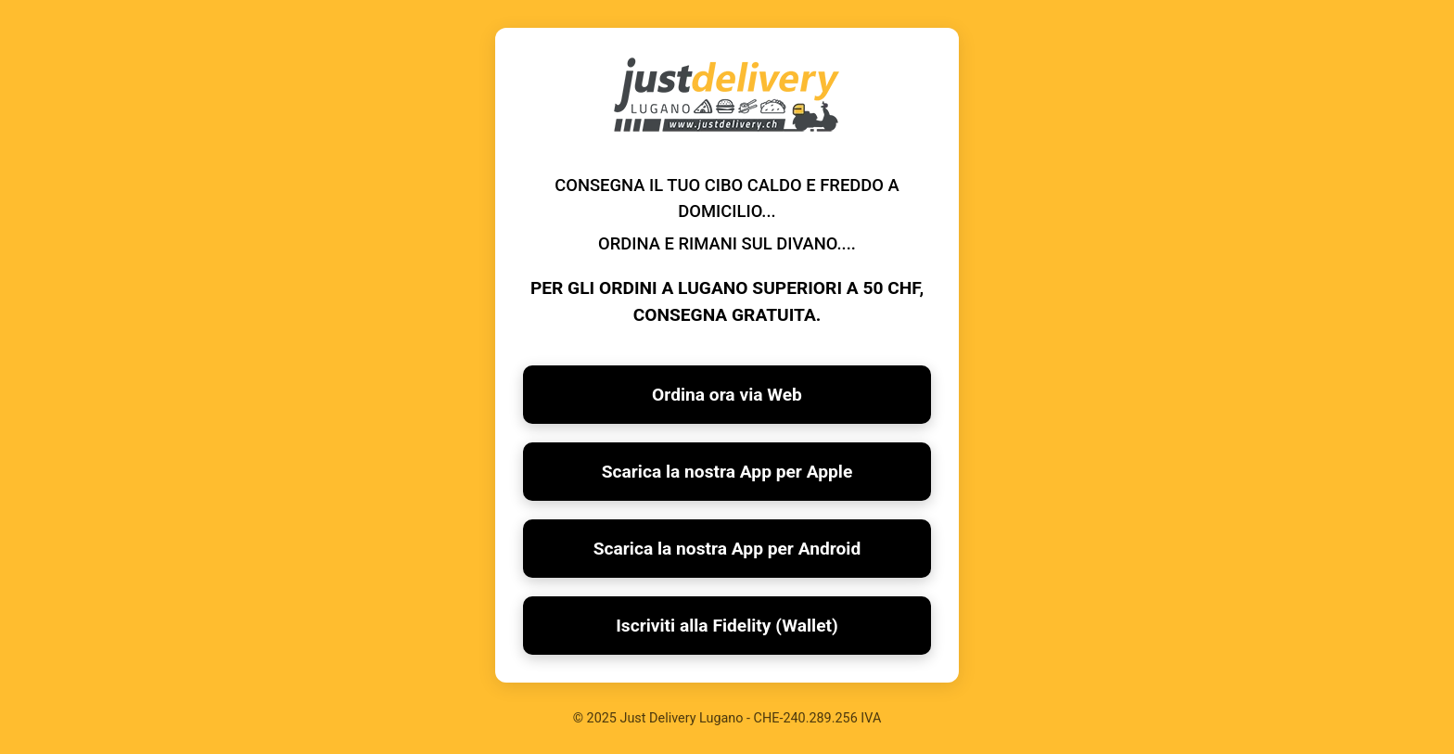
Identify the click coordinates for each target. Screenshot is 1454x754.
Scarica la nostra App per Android (727, 548)
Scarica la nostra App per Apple (727, 471)
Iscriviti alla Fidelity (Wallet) (727, 625)
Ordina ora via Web (727, 394)
